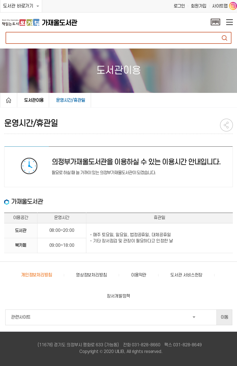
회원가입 (198, 6)
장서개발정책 (118, 296)
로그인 (179, 6)
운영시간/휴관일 (70, 100)
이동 (224, 317)
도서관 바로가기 (18, 6)
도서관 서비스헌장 (186, 275)
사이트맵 (220, 6)
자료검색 (224, 38)
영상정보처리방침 (91, 275)
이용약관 (139, 275)
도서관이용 (34, 100)
